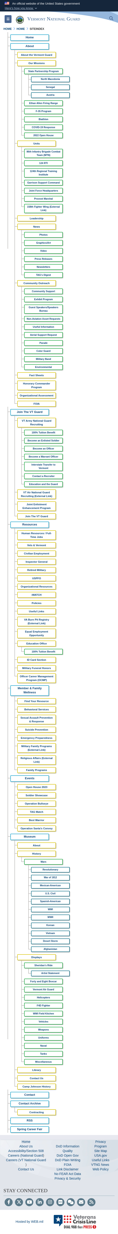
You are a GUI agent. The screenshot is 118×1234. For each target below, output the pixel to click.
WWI (50, 909)
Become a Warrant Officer (43, 456)
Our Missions (37, 63)
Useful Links (36, 611)
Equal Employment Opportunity (36, 633)
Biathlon (43, 119)
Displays (36, 957)
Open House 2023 (36, 787)
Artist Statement (50, 973)
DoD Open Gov (68, 1155)
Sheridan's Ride (44, 965)
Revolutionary (50, 869)
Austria (50, 95)
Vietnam (50, 933)
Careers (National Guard (25, 1155)
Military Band (43, 359)
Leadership (36, 218)
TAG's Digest (43, 275)
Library (36, 1070)
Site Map (100, 1151)
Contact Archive (30, 1103)
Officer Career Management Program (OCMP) (36, 678)
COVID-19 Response (43, 127)
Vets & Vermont (36, 545)
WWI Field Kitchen (43, 1013)
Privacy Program (101, 1144)
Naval (43, 1045)
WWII (50, 917)
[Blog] (71, 1202)
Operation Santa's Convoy (36, 828)
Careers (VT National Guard (26, 1160)
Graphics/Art (43, 242)
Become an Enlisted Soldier (43, 440)
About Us (26, 1146)
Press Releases (43, 258)
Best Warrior (36, 820)
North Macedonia (50, 79)
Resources (29, 524)
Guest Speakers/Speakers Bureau (43, 309)
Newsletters (43, 266)
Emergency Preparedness (36, 738)
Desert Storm (50, 941)
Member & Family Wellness (30, 690)
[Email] (81, 1202)
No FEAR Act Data (67, 1174)
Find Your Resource (36, 701)
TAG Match (36, 811)
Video (43, 250)
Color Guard (43, 351)
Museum (29, 836)
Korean (50, 925)
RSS (30, 1120)
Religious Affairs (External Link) (36, 760)
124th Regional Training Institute (43, 173)
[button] (21, 8)
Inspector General (36, 561)
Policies (36, 603)
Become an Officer (43, 448)
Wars (43, 861)
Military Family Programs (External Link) (36, 748)
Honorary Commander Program (36, 385)
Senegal (50, 87)
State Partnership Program (43, 71)
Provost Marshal (43, 198)
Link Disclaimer (68, 1169)
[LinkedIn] (40, 1202)
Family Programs (36, 770)
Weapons (43, 1029)
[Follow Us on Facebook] (9, 1202)
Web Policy (101, 1169)
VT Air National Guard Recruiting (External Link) (36, 494)
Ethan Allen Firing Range (43, 103)
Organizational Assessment (36, 395)
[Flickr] (60, 1202)
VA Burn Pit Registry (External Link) (36, 621)
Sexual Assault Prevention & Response (36, 719)
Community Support (43, 291)
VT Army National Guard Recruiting (37, 422)
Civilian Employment (36, 553)
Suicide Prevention (36, 729)
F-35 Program (43, 111)
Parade (43, 343)
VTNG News (100, 1164)
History (36, 853)
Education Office (36, 643)
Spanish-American (50, 901)
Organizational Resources (36, 586)
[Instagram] (50, 1202)
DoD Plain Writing (67, 1160)
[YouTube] (29, 1202)
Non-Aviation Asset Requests (43, 318)
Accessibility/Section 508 (26, 1151)
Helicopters (43, 997)
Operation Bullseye (36, 803)
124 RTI (43, 163)
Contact (29, 1094)
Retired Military (36, 570)
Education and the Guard (43, 484)
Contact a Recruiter (43, 476)
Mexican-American (50, 885)
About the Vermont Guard (36, 55)
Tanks (43, 1053)
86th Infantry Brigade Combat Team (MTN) (43, 153)
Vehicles (43, 1021)
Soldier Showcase (37, 795)
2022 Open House (43, 135)
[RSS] (91, 1202)
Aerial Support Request (43, 334)
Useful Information (43, 326)
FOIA (37, 403)
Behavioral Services (36, 709)
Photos (43, 234)
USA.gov (100, 1155)
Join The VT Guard (30, 412)
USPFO (36, 578)
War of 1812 (50, 877)
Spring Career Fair (29, 1129)
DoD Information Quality (67, 1148)
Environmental (43, 367)
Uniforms (43, 1037)
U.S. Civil (50, 893)
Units (36, 143)
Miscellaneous (43, 1061)
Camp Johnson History (37, 1086)
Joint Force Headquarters (43, 190)
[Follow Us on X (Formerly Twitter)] (19, 1202)
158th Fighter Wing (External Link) (43, 208)
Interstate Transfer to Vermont (43, 466)
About (30, 46)
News (36, 226)
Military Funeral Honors (36, 668)
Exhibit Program (43, 299)
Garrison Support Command (43, 182)
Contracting (36, 1112)
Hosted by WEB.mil (29, 1221)
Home (30, 37)
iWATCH (36, 594)
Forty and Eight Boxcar (43, 981)
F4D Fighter (43, 1005)
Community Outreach (36, 283)
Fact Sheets (36, 375)
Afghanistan (50, 949)
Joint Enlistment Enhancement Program (37, 506)
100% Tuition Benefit (43, 432)
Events (29, 778)
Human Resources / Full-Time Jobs (36, 535)
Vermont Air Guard (43, 989)
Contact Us (36, 1078)
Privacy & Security (68, 1178)
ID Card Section (36, 659)
